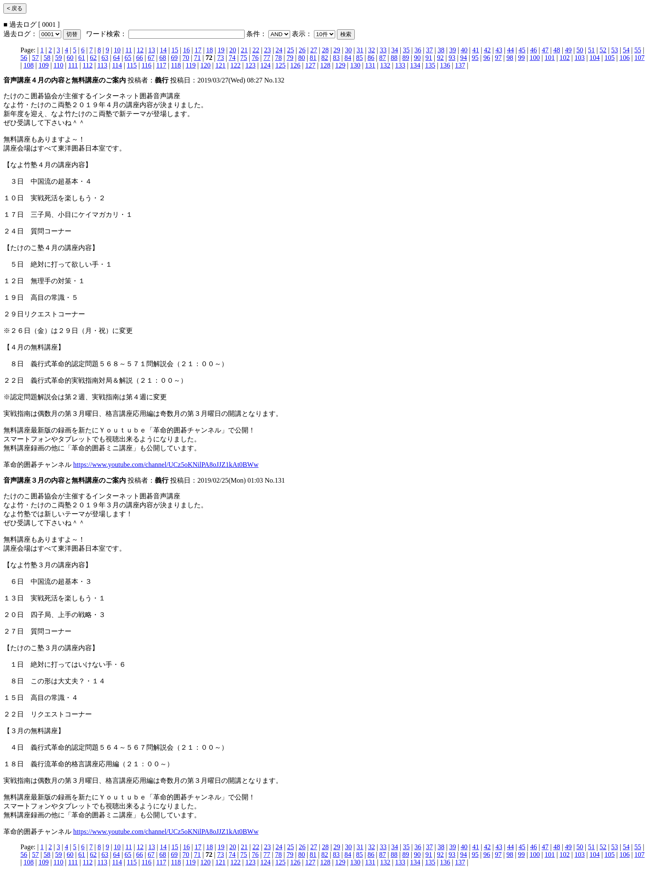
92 (440, 57)
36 (417, 50)
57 (35, 57)
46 (533, 50)
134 (415, 65)
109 (43, 65)
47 (545, 50)
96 (486, 57)
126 (295, 65)
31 (359, 50)
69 (174, 57)
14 (163, 50)
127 (310, 65)
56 (23, 57)
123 (250, 65)
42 (487, 50)
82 (324, 57)
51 (591, 50)
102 (564, 57)
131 (370, 65)
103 (580, 57)
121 (220, 65)
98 (510, 57)
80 (301, 57)
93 (452, 57)
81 (313, 57)
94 (463, 57)
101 (549, 57)
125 (280, 65)
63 (104, 57)
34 (394, 50)
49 (568, 50)
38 (441, 50)
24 (279, 50)
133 (400, 65)
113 (102, 65)
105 (609, 57)
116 (146, 65)
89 (405, 57)
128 (325, 65)
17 (197, 50)
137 (460, 65)
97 (498, 57)
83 (336, 57)
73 (220, 57)
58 (46, 57)
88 (394, 57)
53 (614, 50)
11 (128, 50)
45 (522, 50)
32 (371, 50)
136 (445, 65)
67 (151, 57)
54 (626, 50)
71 (197, 57)
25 (290, 50)
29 (337, 50)
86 (371, 57)
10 (117, 50)
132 (385, 65)
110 (58, 65)
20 (232, 50)
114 (117, 65)
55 (637, 50)
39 (452, 50)
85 (359, 57)
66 (139, 57)
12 (140, 50)
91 (428, 57)
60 (70, 57)
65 (128, 57)
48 (556, 50)
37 (429, 50)
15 (174, 50)
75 (243, 57)
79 (290, 57)
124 (265, 65)
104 (595, 57)
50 (579, 50)
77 (266, 57)
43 (499, 50)
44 (510, 50)
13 (151, 50)
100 (535, 57)
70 (185, 57)
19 (221, 50)
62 (93, 57)
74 (232, 57)
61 (81, 57)
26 (302, 50)
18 (209, 50)
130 (355, 65)
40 (464, 50)
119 (191, 65)
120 (205, 65)
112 (87, 65)
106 (624, 57)
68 (162, 57)
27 (313, 50)
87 (382, 57)
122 (236, 65)
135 (430, 65)
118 (176, 65)
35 (406, 50)
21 (244, 50)
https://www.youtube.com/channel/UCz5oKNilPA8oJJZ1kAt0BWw (166, 464)
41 (475, 50)
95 (475, 57)
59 (58, 57)
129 (340, 65)
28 (325, 50)
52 (603, 50)
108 (28, 65)
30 (348, 50)
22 (255, 50)
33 (383, 50)
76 (255, 57)
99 (521, 57)
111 (73, 65)
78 (278, 57)
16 (186, 50)
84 (348, 57)
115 (132, 65)
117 (161, 65)
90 (417, 57)
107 (639, 57)
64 (116, 57)
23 (267, 50)
